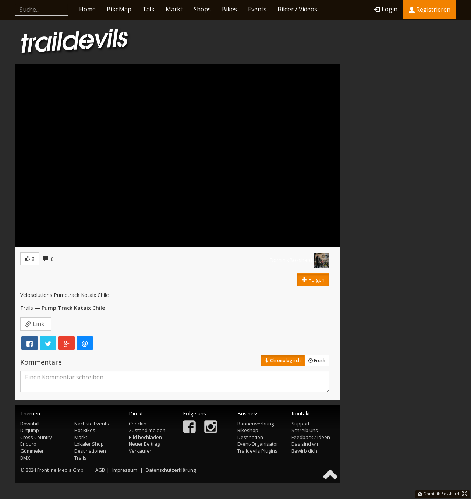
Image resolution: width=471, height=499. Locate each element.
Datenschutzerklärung (171, 470)
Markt (174, 9)
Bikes (229, 9)
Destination (250, 437)
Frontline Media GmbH (62, 470)
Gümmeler (32, 450)
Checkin (137, 423)
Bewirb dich (304, 450)
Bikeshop (247, 430)
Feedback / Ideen (310, 437)
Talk (148, 9)
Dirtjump (29, 430)
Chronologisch (283, 360)
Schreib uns (304, 430)
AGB (100, 470)
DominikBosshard (290, 259)
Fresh (316, 360)
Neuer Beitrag (144, 443)
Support (300, 423)
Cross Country (36, 437)
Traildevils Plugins (257, 450)
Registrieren (429, 10)
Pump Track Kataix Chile (73, 307)
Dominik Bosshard (438, 493)
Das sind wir (305, 443)
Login (385, 9)
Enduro (28, 443)
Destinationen (90, 450)
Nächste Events (91, 423)
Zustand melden (147, 430)
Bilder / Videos (297, 9)
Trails (80, 457)
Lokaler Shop (89, 443)
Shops (202, 9)
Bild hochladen (145, 437)
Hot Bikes (84, 430)
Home (87, 9)
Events (257, 9)
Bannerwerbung (255, 423)
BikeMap (119, 9)
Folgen (313, 279)
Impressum (124, 470)
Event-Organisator (257, 443)
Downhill (29, 423)
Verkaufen (141, 450)
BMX (25, 457)
